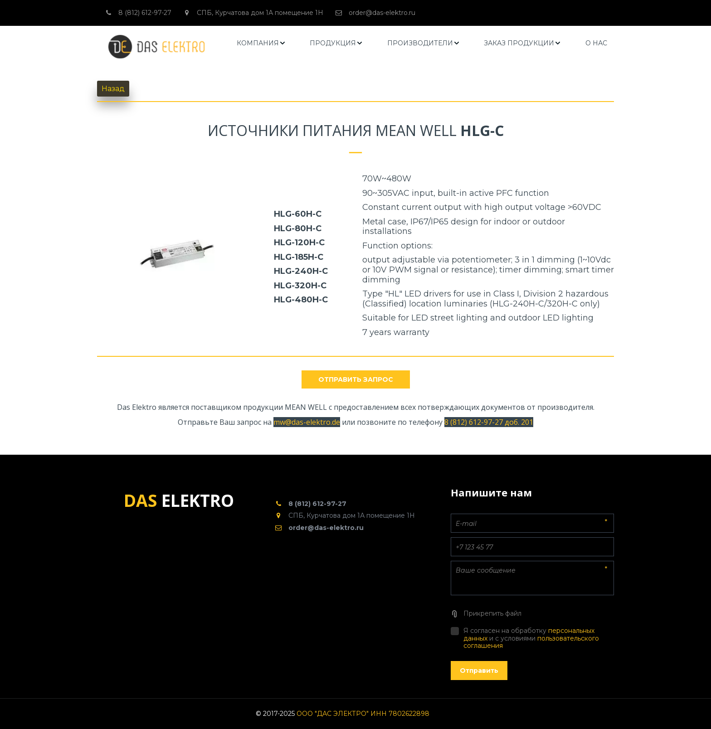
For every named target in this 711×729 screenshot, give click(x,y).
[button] (261, 43)
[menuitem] (261, 43)
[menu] (422, 43)
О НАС (596, 43)
